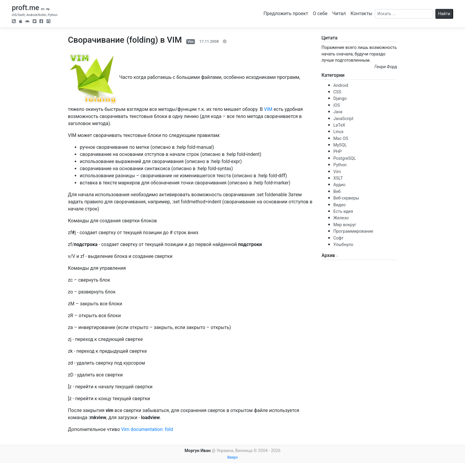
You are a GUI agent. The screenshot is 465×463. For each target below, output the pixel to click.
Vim (191, 42)
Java (337, 111)
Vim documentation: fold (147, 429)
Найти (444, 13)
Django (340, 98)
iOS (336, 105)
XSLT (338, 178)
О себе (320, 13)
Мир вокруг (344, 224)
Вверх (232, 457)
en (42, 9)
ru (47, 9)
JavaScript (343, 118)
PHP (337, 151)
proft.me (25, 8)
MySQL (340, 145)
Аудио (339, 184)
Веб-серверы (346, 198)
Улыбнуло (343, 244)
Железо (341, 218)
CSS (337, 92)
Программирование (353, 231)
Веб (337, 191)
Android (340, 85)
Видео (339, 204)
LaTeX (339, 125)
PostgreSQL (344, 158)
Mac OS (340, 138)
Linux (338, 131)
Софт (338, 238)
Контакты (361, 13)
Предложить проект (285, 13)
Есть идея (343, 211)
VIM (268, 109)
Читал (339, 13)
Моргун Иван (197, 450)
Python (340, 164)
